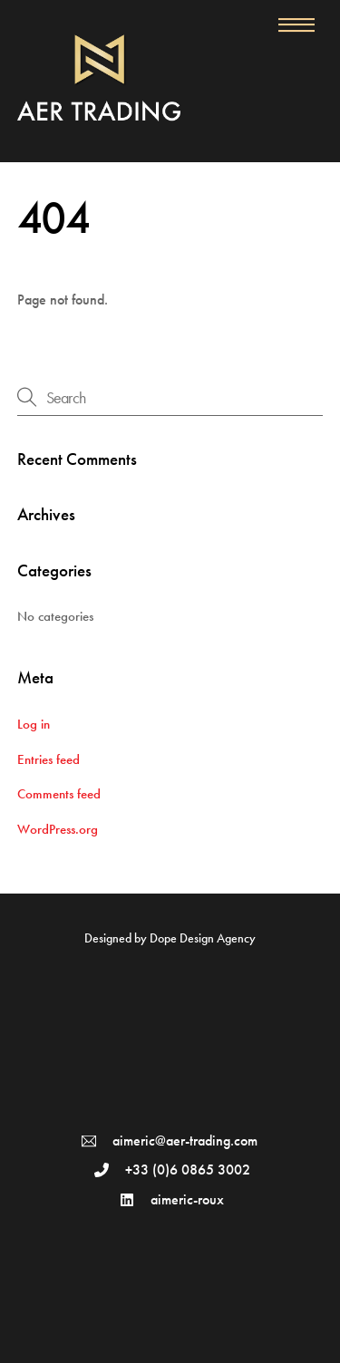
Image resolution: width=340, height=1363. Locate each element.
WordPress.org (57, 829)
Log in (33, 724)
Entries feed (48, 759)
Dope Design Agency (203, 938)
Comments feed (59, 794)
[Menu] (296, 24)
